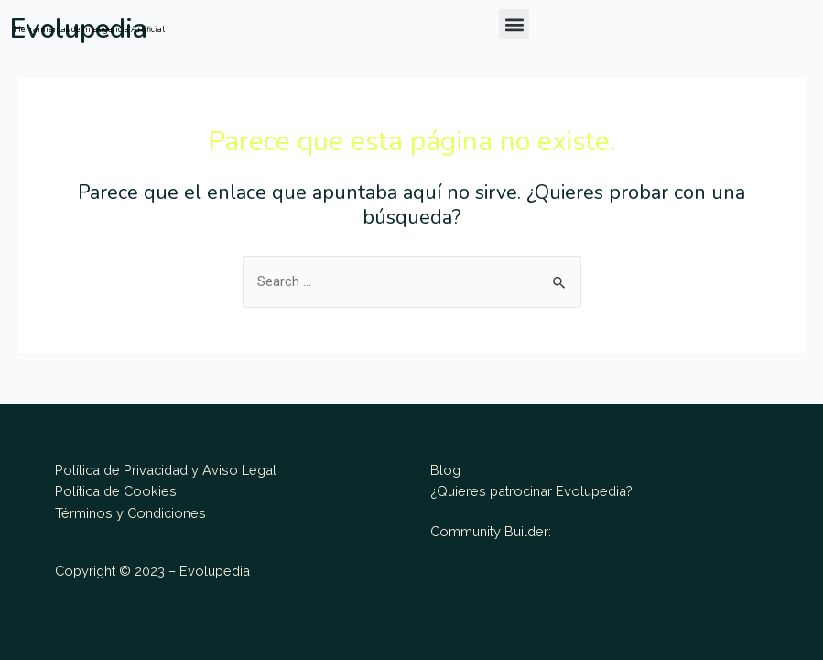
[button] (514, 24)
